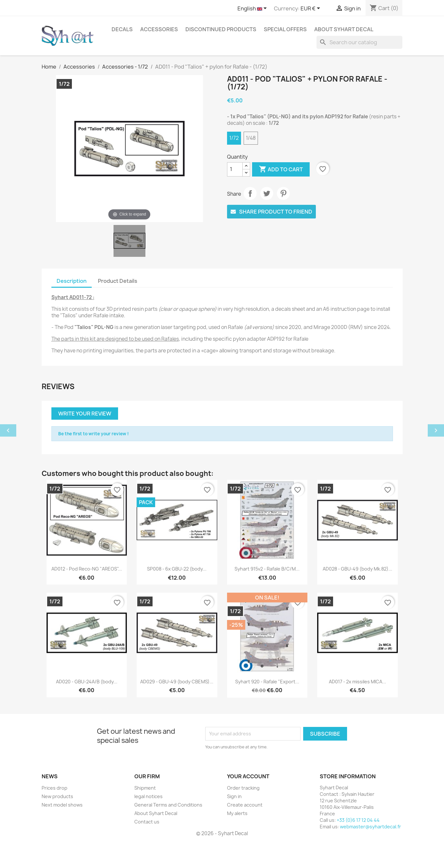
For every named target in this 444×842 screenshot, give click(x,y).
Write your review (84, 413)
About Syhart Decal (343, 29)
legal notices (148, 796)
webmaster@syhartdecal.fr (370, 826)
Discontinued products (220, 29)
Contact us (146, 822)
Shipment (145, 788)
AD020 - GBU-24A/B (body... (86, 681)
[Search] (359, 42)
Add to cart (281, 169)
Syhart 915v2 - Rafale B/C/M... (267, 569)
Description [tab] (72, 280)
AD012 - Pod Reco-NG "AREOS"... (86, 569)
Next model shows (62, 805)
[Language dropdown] (253, 9)
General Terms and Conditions (168, 805)
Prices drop (54, 788)
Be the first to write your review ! (93, 434)
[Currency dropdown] (311, 9)
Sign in (234, 796)
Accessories (159, 29)
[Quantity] (235, 169)
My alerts (237, 813)
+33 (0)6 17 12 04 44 (358, 820)
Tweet (266, 193)
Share (250, 193)
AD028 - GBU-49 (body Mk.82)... (357, 569)
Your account (248, 776)
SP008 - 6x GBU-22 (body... (177, 569)
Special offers (285, 29)
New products (57, 796)
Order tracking (243, 788)
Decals (122, 29)
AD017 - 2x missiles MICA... (357, 681)
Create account (244, 805)
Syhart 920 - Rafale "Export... (267, 681)
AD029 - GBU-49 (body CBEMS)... (176, 681)
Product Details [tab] (117, 280)
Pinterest (283, 193)
